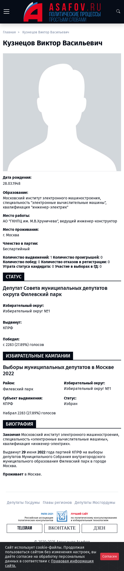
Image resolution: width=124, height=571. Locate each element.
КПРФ (8, 403)
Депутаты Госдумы (24, 502)
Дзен (99, 528)
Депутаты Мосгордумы (95, 502)
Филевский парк (18, 389)
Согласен (109, 556)
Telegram (24, 528)
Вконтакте (62, 528)
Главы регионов (58, 502)
